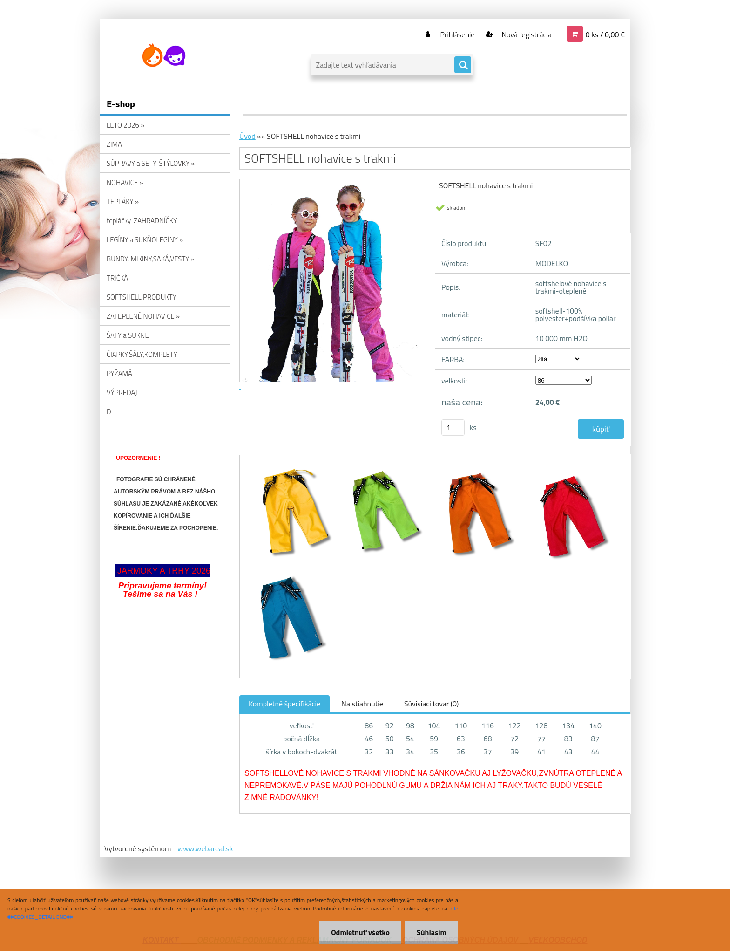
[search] (462, 65)
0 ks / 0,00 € (605, 34)
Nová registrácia (526, 34)
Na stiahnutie (362, 703)
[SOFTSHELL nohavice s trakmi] (291, 463)
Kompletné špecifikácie (284, 703)
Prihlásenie (457, 34)
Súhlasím (431, 932)
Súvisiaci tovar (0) (431, 703)
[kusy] (453, 427)
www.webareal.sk (205, 848)
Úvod (247, 136)
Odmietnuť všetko (360, 932)
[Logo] (164, 55)
